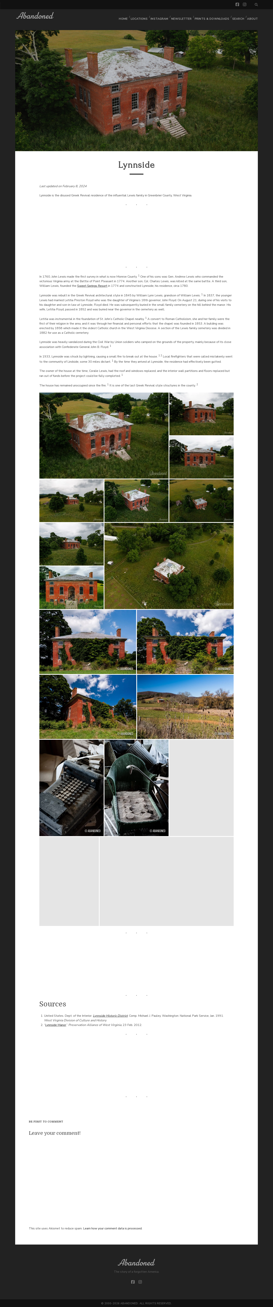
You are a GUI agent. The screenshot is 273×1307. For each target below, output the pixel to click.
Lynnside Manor (55, 1024)
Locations (138, 16)
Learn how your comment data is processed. (112, 1228)
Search (237, 16)
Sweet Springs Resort (92, 285)
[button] (104, 435)
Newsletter (181, 16)
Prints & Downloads (211, 16)
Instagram (159, 16)
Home (122, 16)
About (253, 16)
